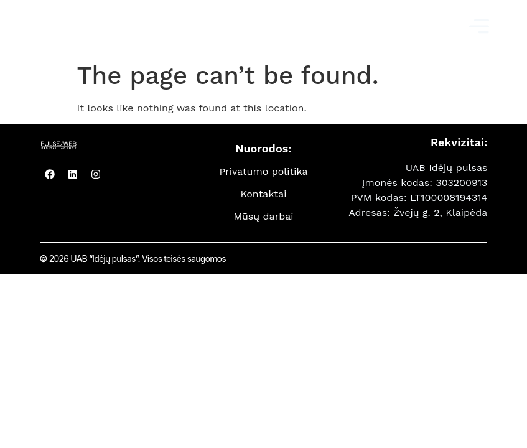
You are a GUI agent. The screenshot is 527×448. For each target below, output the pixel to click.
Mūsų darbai (263, 216)
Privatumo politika (263, 171)
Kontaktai (263, 194)
